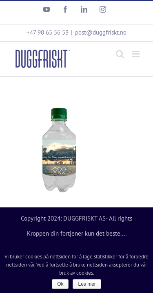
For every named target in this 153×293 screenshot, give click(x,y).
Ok (60, 284)
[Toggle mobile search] (120, 48)
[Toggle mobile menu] (136, 48)
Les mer (86, 284)
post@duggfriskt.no (100, 26)
